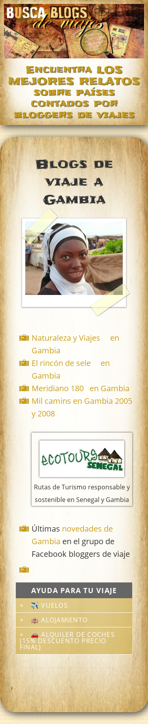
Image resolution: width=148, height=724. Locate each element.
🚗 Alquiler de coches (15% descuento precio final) (67, 640)
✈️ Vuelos (49, 605)
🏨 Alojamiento (59, 620)
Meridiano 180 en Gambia (80, 388)
